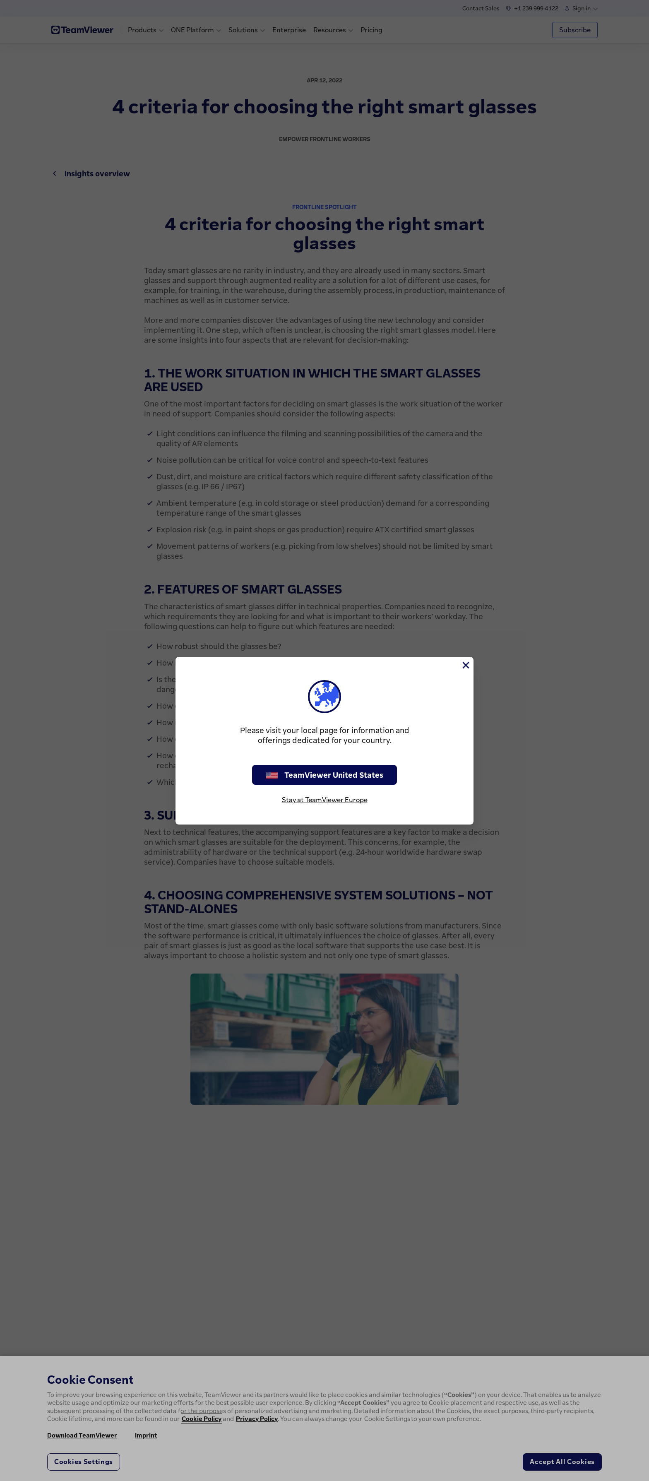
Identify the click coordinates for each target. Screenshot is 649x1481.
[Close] (465, 665)
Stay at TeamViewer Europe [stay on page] (325, 799)
